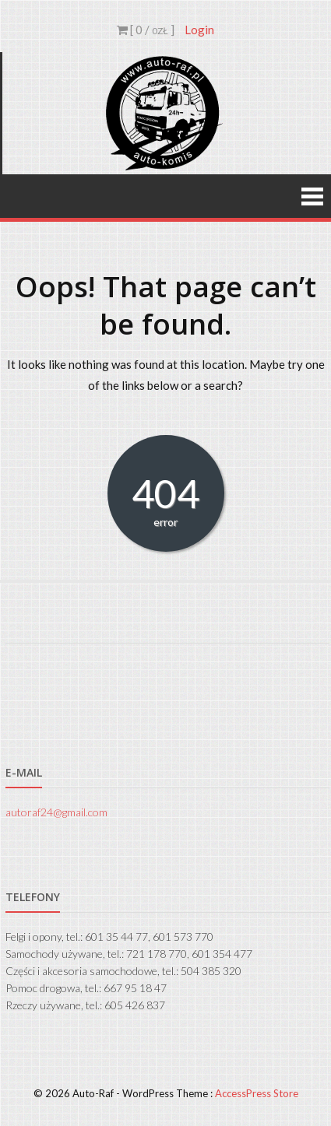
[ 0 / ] (145, 30)
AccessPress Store (256, 1093)
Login (199, 30)
